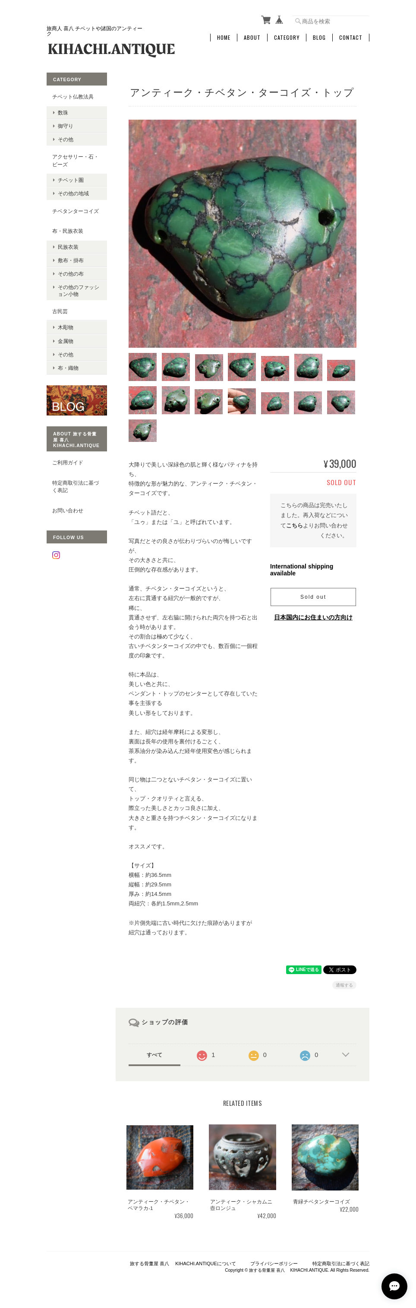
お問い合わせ (67, 510)
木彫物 (65, 327)
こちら (294, 525)
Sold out (313, 597)
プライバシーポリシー (274, 1263)
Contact (350, 37)
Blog (319, 37)
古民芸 (60, 311)
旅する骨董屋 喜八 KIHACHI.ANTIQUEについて (183, 1263)
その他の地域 (73, 193)
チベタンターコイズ (75, 211)
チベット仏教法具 (73, 96)
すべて (154, 1055)
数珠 (63, 112)
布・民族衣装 (67, 231)
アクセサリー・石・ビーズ (75, 160)
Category (286, 37)
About (252, 37)
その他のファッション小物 (78, 290)
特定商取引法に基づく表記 (75, 486)
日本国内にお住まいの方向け (313, 617)
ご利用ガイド (67, 462)
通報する (344, 985)
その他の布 (71, 273)
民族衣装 (68, 247)
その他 (65, 139)
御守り (65, 126)
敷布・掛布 (71, 260)
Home (223, 37)
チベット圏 (71, 180)
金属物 (65, 341)
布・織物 (68, 368)
